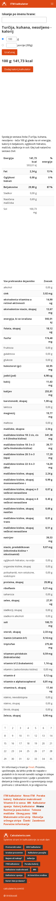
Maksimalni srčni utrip (17, 817)
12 (35, 735)
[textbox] (24, 20)
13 (43, 735)
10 (20, 735)
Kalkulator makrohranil (27, 799)
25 (28, 751)
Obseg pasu (23, 813)
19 (35, 743)
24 (20, 751)
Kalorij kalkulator (24, 806)
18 (28, 743)
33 (35, 759)
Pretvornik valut (13, 847)
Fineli (31, 767)
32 (28, 759)
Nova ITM (29, 795)
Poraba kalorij (31, 864)
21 (51, 743)
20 (43, 743)
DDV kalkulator (33, 847)
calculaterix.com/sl (14, 888)
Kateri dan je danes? (15, 881)
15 (5, 743)
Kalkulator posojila (37, 852)
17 (20, 743)
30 (12, 759)
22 (5, 751)
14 (51, 735)
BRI (29, 802)
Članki (26, 820)
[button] (52, 4)
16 (12, 743)
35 (51, 759)
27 (43, 751)
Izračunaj (9, 52)
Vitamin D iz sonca (15, 802)
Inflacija (31, 858)
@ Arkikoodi (10, 895)
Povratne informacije (16, 824)
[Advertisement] (28, 103)
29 (5, 759)
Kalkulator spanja (14, 875)
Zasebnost (38, 820)
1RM (34, 813)
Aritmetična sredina (37, 875)
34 (43, 759)
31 (20, 759)
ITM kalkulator (19, 3)
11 (28, 735)
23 (12, 751)
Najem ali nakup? (14, 858)
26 (35, 751)
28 (51, 751)
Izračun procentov (14, 852)
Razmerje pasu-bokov (17, 810)
